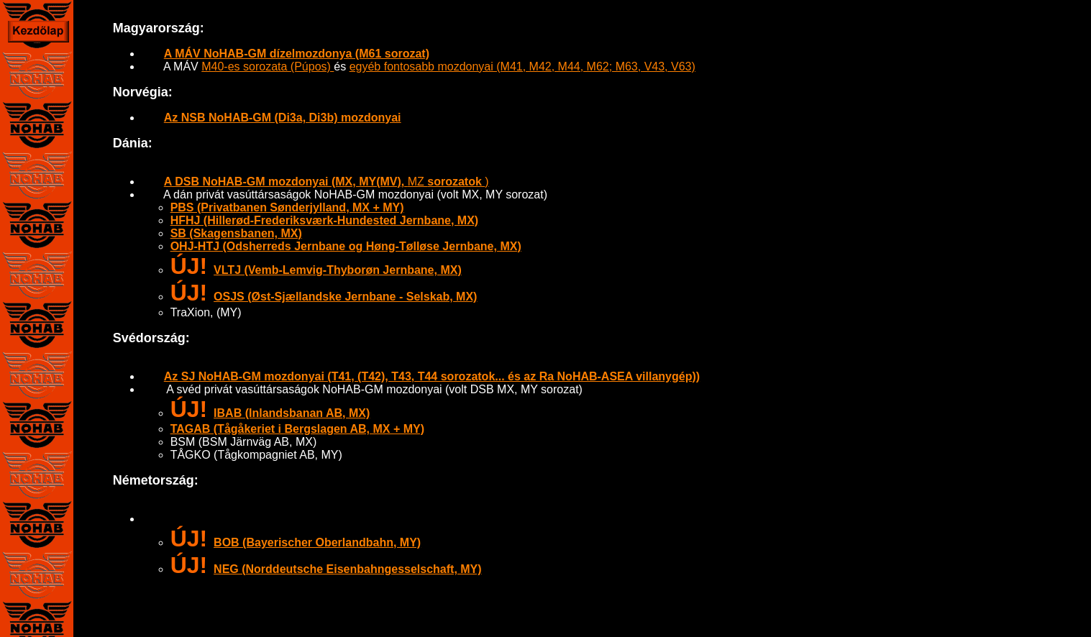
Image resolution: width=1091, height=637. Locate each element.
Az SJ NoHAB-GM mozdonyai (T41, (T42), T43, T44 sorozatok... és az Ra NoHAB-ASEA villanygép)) (432, 376)
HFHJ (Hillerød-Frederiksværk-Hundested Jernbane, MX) (324, 220)
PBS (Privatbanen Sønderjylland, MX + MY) (287, 207)
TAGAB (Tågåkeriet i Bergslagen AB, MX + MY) (297, 429)
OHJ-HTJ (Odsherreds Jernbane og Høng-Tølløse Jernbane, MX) (345, 246)
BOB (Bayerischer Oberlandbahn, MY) (317, 542)
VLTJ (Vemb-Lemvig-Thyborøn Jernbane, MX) (338, 270)
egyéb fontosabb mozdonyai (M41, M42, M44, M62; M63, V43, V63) (522, 66)
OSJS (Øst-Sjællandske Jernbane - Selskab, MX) (345, 296)
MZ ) (326, 181)
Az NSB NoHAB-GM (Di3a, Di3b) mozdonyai (282, 117)
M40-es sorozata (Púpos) (267, 66)
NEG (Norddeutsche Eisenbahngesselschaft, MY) (348, 569)
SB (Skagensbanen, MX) (236, 233)
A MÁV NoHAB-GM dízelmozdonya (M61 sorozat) (296, 53)
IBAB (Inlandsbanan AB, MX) (292, 413)
